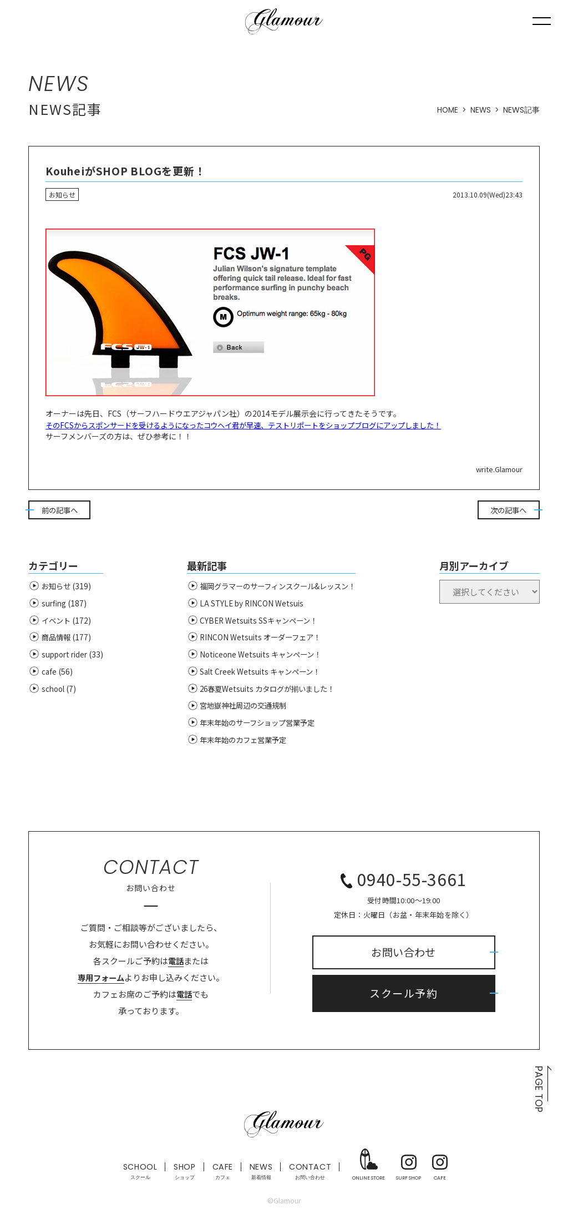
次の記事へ (508, 511)
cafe (49, 673)
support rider (66, 656)
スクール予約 (404, 996)
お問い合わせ (403, 953)
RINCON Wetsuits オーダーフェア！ (259, 639)
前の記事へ (59, 511)
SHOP (183, 1173)
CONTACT (312, 1173)
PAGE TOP (538, 1092)
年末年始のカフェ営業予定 (242, 741)
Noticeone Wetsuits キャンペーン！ (260, 656)
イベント (57, 622)
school (54, 690)
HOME (446, 109)
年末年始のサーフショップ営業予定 (258, 724)
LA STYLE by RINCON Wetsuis (249, 605)
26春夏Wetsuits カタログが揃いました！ (267, 690)
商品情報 (57, 639)
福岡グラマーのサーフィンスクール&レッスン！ (280, 588)
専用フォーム (101, 979)
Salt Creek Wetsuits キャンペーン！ (259, 673)
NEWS (480, 109)
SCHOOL (137, 1173)
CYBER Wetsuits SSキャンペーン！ (257, 622)
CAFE (222, 1173)
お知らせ (57, 588)
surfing (55, 605)
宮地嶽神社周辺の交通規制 (242, 707)
